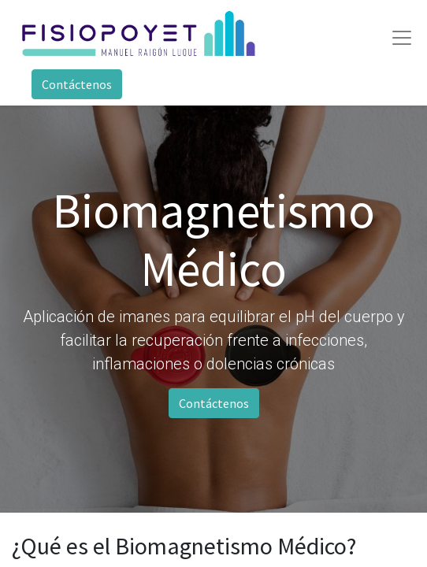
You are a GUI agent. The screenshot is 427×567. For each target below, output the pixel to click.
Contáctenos (77, 84)
